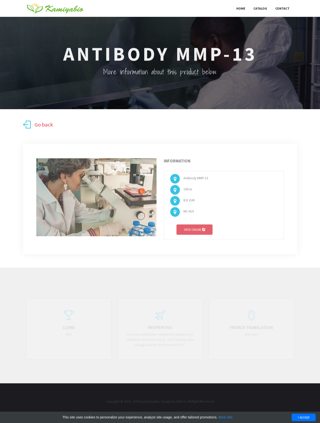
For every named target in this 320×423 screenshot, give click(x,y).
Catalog (260, 8)
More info (225, 417)
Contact (282, 8)
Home (240, 8)
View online (194, 230)
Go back (38, 124)
